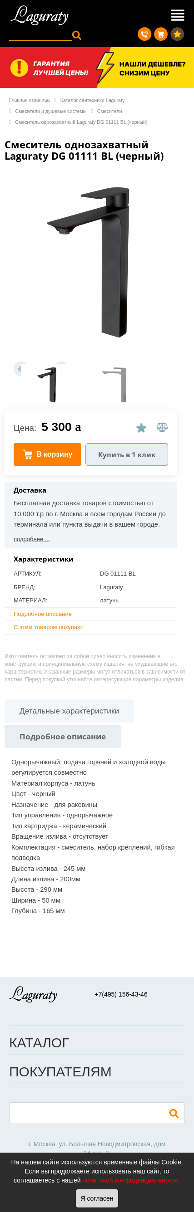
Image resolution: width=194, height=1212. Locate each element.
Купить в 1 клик (126, 454)
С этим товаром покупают (49, 627)
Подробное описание (43, 614)
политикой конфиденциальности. (131, 1180)
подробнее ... (32, 539)
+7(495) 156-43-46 (121, 994)
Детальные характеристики (69, 710)
